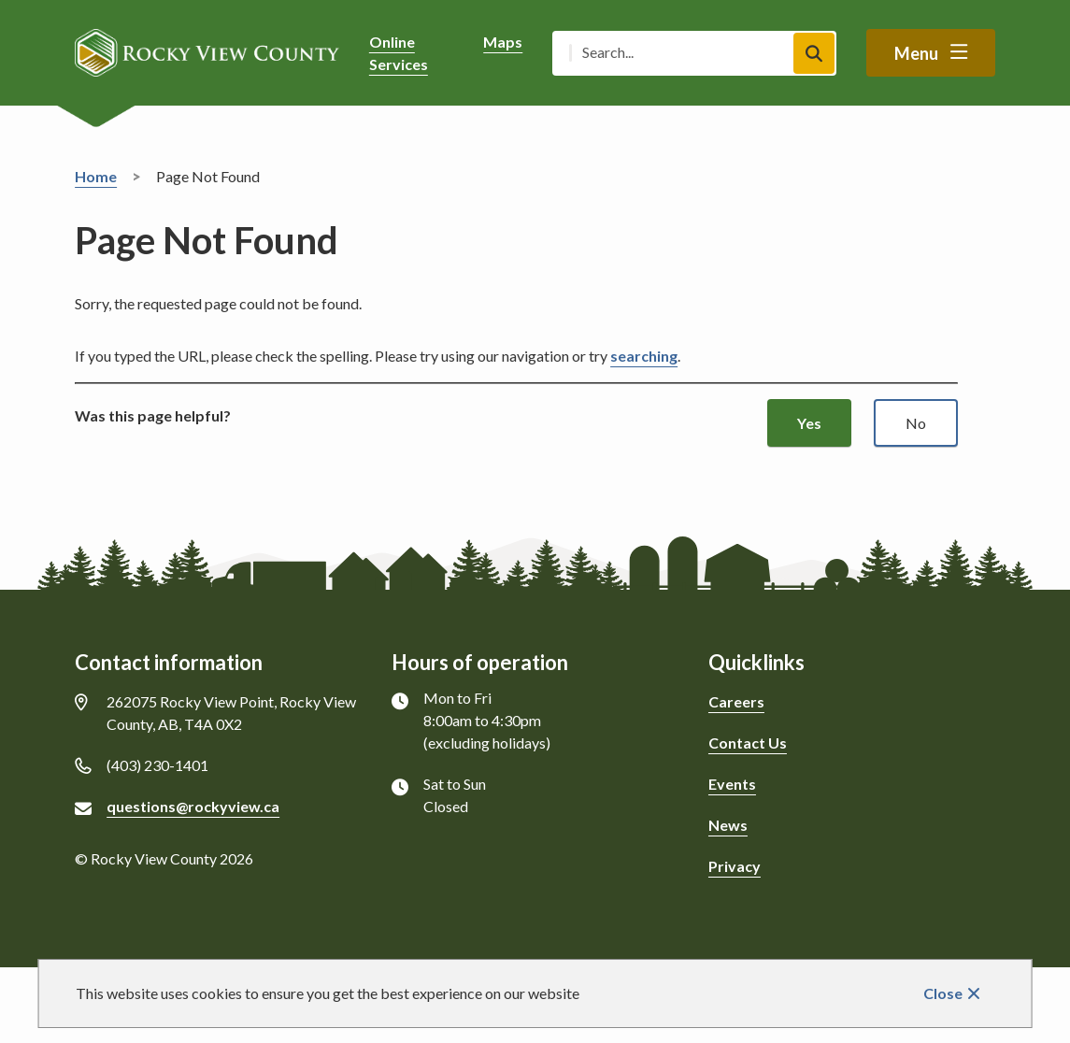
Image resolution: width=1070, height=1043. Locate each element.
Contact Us (747, 742)
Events (732, 784)
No (916, 423)
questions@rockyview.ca (193, 806)
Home (96, 176)
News (728, 825)
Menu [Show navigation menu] (916, 53)
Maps (502, 41)
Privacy (734, 866)
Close (943, 993)
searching (644, 355)
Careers (736, 701)
